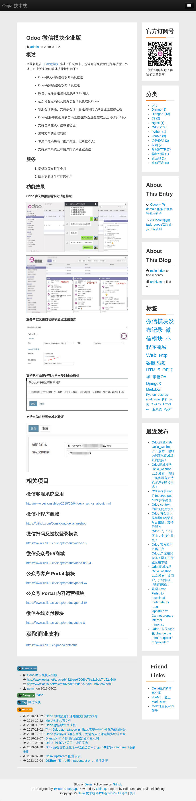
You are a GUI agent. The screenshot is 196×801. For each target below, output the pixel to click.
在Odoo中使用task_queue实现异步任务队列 (159, 224)
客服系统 (155, 362)
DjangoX (153, 383)
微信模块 (34, 702)
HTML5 (153, 370)
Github (117, 784)
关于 (133, 793)
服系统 (157, 409)
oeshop (163, 394)
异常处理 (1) (160, 154)
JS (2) (156, 118)
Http (163, 355)
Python (151, 394)
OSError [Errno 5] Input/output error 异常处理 (76, 760)
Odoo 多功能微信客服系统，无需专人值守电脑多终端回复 (85, 734)
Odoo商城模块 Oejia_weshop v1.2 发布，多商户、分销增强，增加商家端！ (163, 575)
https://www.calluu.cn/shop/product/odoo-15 (56, 543)
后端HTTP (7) (161, 149)
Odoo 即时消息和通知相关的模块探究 (71, 716)
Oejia (88, 784)
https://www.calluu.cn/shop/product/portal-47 (57, 583)
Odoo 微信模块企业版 (42, 675)
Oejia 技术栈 (14, 5)
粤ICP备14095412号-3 (111, 793)
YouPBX (156, 404)
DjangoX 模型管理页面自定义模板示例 (72, 738)
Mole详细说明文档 (58, 720)
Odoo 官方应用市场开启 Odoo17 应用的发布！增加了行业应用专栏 (163, 553)
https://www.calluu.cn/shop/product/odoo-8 (55, 622)
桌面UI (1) (159, 158)
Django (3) (159, 109)
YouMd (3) (159, 136)
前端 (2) (157, 145)
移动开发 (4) (160, 163)
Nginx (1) (158, 123)
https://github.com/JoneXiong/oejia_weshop (56, 523)
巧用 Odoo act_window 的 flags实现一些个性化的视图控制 (85, 729)
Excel (167, 404)
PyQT (168, 409)
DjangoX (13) (161, 114)
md (148, 409)
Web (152, 355)
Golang (101, 789)
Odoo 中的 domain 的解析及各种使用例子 (159, 209)
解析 (165, 399)
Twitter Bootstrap (65, 789)
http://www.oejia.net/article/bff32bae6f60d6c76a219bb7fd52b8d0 (71, 679)
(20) (154, 105)
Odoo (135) (159, 127)
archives (156, 282)
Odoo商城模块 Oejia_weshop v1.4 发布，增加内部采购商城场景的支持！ (163, 451)
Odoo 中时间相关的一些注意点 (66, 743)
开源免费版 (50, 64)
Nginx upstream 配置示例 (63, 756)
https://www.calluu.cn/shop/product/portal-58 (57, 602)
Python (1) (159, 131)
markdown (153, 399)
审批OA (159, 377)
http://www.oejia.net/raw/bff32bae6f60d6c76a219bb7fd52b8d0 (69, 684)
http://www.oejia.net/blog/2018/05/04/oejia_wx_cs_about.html (68, 503)
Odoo (39, 695)
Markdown (154, 389)
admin (34, 47)
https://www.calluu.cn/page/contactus (52, 645)
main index (157, 270)
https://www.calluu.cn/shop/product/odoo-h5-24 (58, 563)
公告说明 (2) (160, 140)
